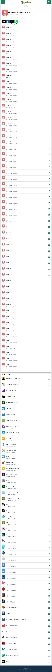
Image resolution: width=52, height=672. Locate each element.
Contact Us (20, 670)
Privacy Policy (24, 670)
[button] (4, 21)
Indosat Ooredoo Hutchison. (16, 14)
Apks (3, 18)
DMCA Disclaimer (31, 670)
